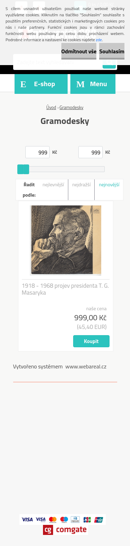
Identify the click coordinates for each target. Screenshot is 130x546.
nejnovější (109, 184)
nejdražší (81, 184)
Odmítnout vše (79, 51)
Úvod (51, 107)
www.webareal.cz (85, 366)
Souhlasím (111, 51)
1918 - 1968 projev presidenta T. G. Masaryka (65, 289)
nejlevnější (53, 184)
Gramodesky (72, 107)
